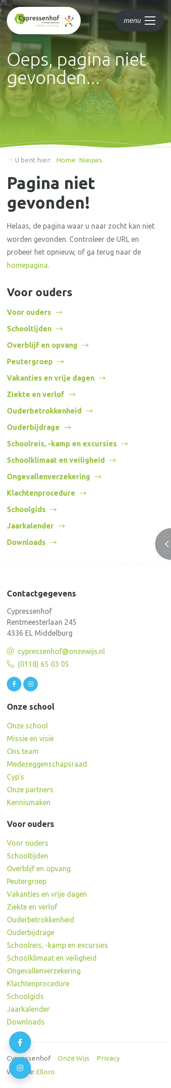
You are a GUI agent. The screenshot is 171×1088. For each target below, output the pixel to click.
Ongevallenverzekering (48, 476)
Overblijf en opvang (42, 345)
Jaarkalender (30, 526)
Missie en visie (30, 738)
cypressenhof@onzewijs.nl (61, 651)
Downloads (26, 542)
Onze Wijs (73, 1058)
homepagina (27, 265)
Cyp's (15, 777)
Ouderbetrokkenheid (44, 411)
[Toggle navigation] (139, 20)
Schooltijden (29, 328)
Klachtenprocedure (41, 493)
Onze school (27, 726)
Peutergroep (30, 361)
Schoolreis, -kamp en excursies (62, 443)
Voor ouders (29, 312)
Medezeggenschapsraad (47, 764)
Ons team (23, 751)
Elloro (45, 1072)
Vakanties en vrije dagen (50, 378)
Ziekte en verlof (35, 394)
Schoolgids (26, 509)
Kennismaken (29, 802)
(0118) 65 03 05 (43, 664)
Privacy (108, 1058)
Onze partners (30, 789)
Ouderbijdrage (33, 427)
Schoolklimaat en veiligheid (56, 460)
